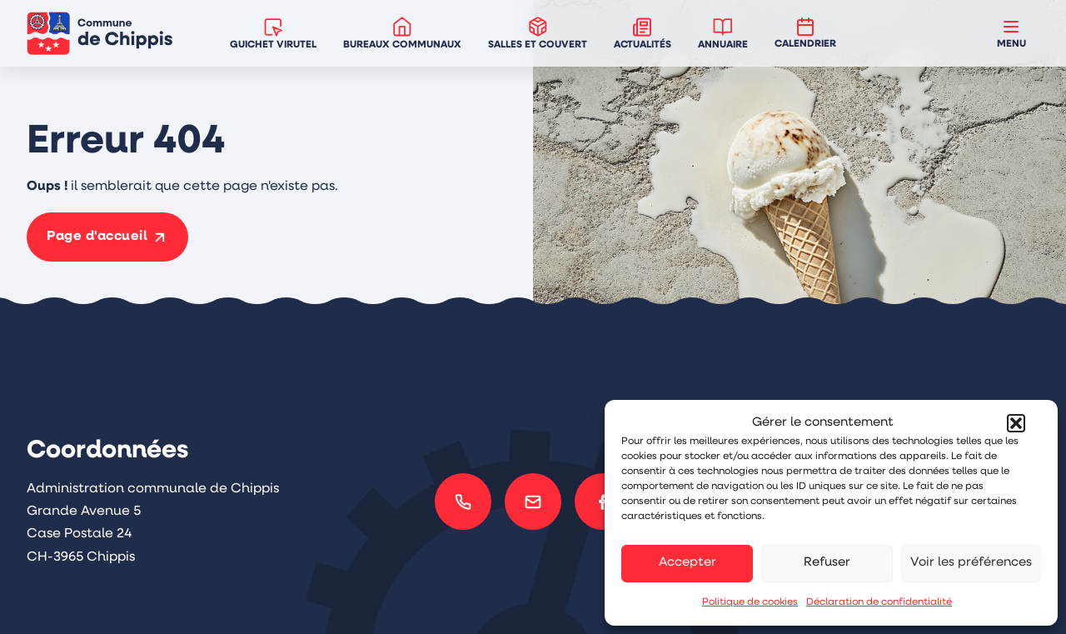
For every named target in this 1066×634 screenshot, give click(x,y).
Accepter (687, 563)
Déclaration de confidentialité (879, 602)
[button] (1016, 423)
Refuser (827, 563)
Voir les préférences (971, 563)
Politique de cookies (750, 602)
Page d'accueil (97, 236)
